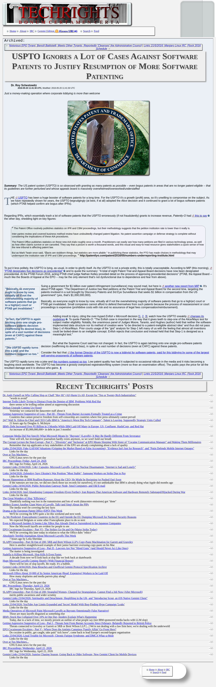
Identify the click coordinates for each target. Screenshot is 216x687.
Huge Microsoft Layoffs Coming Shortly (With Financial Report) (38, 561)
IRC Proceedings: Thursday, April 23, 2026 (26, 586)
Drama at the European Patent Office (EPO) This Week (32, 511)
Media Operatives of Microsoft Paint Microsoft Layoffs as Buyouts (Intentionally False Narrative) (56, 611)
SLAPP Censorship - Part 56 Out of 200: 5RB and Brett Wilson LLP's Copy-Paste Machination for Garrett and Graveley (68, 542)
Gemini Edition (46, 31)
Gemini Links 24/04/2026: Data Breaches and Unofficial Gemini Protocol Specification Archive (55, 567)
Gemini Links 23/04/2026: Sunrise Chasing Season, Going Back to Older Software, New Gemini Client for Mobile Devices (70, 655)
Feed (96, 31)
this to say (201, 216)
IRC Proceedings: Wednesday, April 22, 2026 (27, 649)
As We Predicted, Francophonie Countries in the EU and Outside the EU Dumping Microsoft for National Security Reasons (69, 517)
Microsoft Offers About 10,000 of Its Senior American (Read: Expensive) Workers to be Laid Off (55, 574)
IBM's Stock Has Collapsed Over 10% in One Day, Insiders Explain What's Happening (50, 617)
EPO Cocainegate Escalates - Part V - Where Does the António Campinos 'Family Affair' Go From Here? (59, 630)
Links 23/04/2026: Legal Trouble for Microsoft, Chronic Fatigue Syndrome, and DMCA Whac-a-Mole (58, 636)
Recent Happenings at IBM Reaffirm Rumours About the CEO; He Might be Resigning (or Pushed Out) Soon (62, 480)
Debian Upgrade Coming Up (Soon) (22, 408)
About (23, 31)
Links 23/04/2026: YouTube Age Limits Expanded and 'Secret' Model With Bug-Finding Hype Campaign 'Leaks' (64, 605)
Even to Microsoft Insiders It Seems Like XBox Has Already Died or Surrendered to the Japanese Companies (62, 524)
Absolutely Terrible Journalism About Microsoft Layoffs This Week (39, 536)
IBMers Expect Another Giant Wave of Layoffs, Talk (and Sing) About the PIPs (46, 505)
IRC (32, 31)
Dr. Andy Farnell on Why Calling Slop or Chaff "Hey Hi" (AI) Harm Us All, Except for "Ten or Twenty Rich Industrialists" (69, 396)
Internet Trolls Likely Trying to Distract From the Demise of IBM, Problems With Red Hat (52, 402)
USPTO (23, 198)
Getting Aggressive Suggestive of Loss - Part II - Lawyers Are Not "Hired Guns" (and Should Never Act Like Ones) (65, 549)
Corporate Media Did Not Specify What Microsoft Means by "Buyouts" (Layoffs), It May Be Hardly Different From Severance (71, 436)
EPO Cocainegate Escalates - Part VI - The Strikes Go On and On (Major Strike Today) (50, 530)
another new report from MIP (182, 286)
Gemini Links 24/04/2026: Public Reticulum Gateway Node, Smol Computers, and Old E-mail (54, 486)
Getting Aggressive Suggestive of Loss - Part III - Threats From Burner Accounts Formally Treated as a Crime (62, 414)
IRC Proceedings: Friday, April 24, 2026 (24, 461)
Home (13, 31)
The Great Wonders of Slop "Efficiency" (24, 499)
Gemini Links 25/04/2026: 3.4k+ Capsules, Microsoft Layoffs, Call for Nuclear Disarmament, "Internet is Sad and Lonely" (69, 467)
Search (87, 31)
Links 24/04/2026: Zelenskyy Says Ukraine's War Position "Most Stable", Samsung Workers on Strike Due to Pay (64, 474)
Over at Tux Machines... (16, 455)
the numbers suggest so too (70, 362)
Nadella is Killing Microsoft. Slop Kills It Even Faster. (32, 555)
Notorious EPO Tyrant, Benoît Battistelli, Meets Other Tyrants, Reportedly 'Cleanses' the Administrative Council (75, 46)
